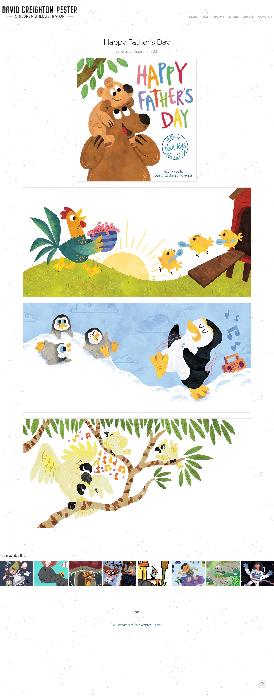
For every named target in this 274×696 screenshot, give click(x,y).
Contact (265, 16)
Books (219, 16)
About (248, 16)
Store (234, 16)
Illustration (199, 16)
